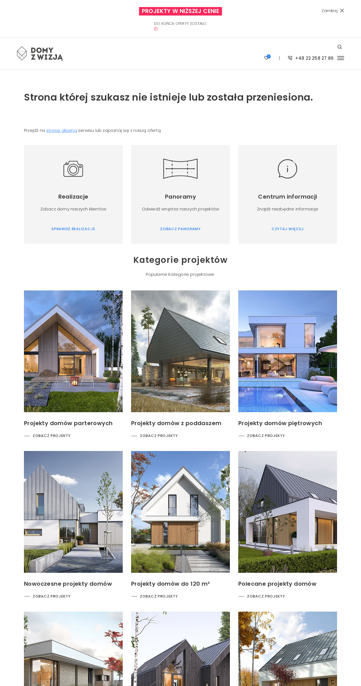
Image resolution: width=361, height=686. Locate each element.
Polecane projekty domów (277, 584)
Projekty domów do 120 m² (170, 584)
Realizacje (73, 197)
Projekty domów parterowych (68, 423)
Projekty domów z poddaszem (176, 423)
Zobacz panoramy (180, 229)
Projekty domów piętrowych (280, 423)
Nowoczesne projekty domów (68, 584)
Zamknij (333, 11)
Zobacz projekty (52, 435)
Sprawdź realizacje (73, 229)
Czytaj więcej (288, 229)
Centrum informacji (287, 197)
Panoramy (180, 197)
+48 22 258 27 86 (311, 58)
